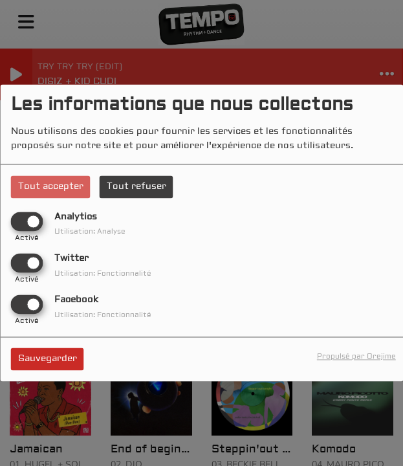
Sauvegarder (47, 359)
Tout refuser (136, 186)
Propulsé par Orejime (356, 357)
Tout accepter (50, 186)
